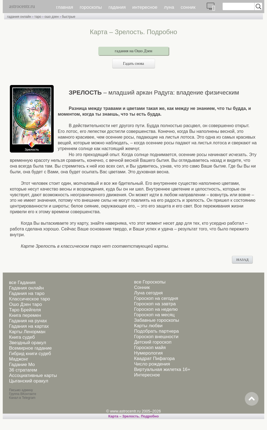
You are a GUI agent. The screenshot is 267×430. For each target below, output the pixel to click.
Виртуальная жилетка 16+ (162, 369)
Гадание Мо (22, 364)
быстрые (68, 17)
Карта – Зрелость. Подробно (133, 416)
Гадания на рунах (28, 320)
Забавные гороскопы (156, 320)
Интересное (147, 375)
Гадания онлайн (26, 288)
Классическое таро (29, 299)
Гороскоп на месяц (154, 314)
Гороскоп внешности (156, 336)
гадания (117, 7)
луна (169, 7)
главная (64, 7)
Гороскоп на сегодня (156, 298)
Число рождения (152, 364)
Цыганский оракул (28, 381)
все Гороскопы (149, 282)
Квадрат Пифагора (154, 358)
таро (37, 17)
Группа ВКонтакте (22, 394)
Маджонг (18, 359)
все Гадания (22, 282)
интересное (144, 7)
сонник (188, 7)
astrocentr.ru (22, 6)
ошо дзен (51, 17)
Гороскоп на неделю (155, 309)
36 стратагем (23, 370)
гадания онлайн (19, 17)
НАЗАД (242, 260)
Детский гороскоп (152, 342)
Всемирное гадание (30, 348)
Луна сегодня (148, 293)
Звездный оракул (27, 342)
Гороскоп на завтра (155, 303)
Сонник (142, 287)
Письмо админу (21, 390)
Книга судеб (22, 337)
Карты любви (148, 325)
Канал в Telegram (22, 398)
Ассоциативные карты (33, 375)
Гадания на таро (26, 293)
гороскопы (91, 7)
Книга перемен (25, 315)
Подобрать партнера (156, 331)
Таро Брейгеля (25, 309)
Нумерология (148, 353)
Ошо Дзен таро (25, 304)
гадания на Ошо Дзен (133, 51)
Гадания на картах (29, 326)
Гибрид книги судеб (30, 353)
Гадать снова (133, 64)
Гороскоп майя (150, 347)
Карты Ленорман (27, 331)
